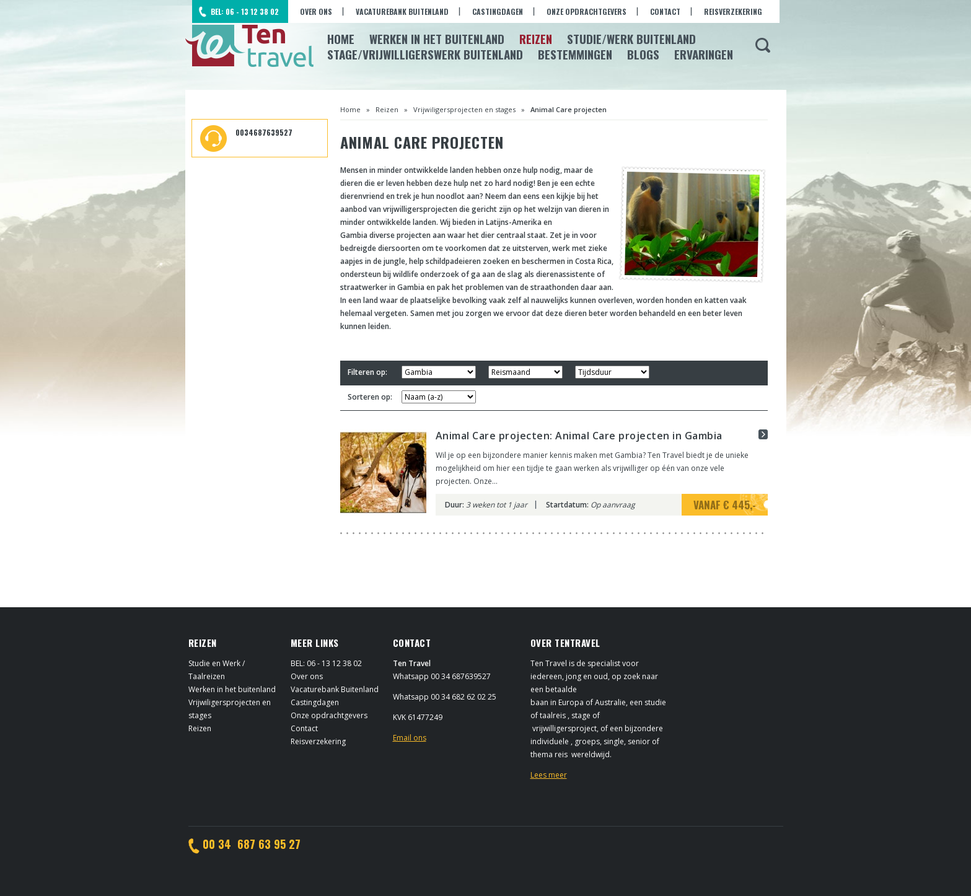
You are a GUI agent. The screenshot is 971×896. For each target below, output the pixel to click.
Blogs (643, 54)
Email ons (409, 737)
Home (340, 38)
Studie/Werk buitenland (631, 38)
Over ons (316, 11)
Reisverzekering (733, 11)
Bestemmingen (575, 54)
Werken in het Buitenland (436, 38)
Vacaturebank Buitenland (402, 11)
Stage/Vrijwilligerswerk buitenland (425, 54)
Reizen (535, 38)
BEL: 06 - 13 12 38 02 (245, 11)
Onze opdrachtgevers (586, 11)
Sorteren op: (370, 397)
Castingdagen (497, 11)
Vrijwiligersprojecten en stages (464, 109)
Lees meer (548, 775)
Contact (665, 11)
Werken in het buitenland (232, 689)
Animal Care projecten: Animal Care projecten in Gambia (579, 435)
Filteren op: (367, 372)
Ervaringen (703, 54)
